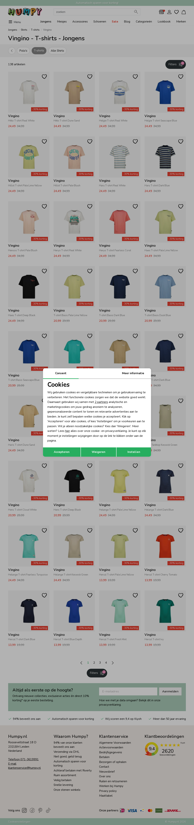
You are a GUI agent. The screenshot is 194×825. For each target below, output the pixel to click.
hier (67, 431)
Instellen (134, 452)
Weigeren (98, 452)
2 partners (101, 402)
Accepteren (62, 452)
